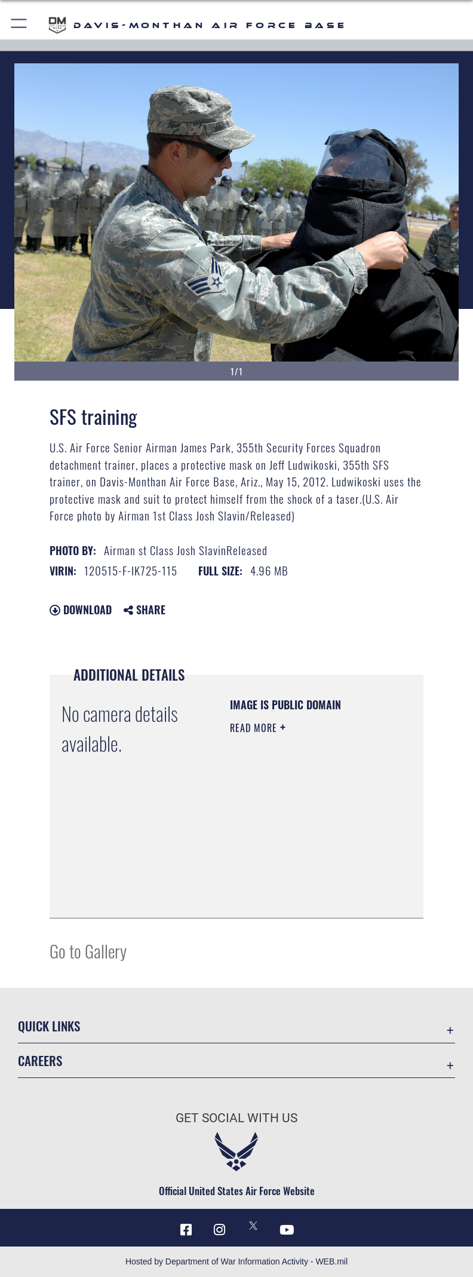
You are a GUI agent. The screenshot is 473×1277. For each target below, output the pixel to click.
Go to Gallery (88, 950)
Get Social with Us (236, 1118)
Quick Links (49, 1025)
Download (81, 609)
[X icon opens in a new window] (253, 1226)
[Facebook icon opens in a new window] (186, 1230)
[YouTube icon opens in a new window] (287, 1230)
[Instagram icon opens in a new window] (220, 1230)
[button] (19, 25)
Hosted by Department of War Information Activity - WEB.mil (236, 1261)
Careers (40, 1060)
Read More (255, 728)
